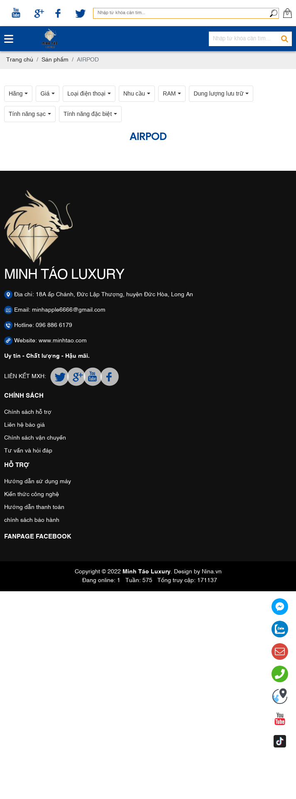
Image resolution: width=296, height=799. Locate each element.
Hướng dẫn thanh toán (34, 507)
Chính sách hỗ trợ (27, 412)
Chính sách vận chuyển (35, 438)
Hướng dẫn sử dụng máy (37, 481)
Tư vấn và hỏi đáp (28, 451)
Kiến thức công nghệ (31, 494)
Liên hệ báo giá (24, 425)
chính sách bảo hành (31, 520)
